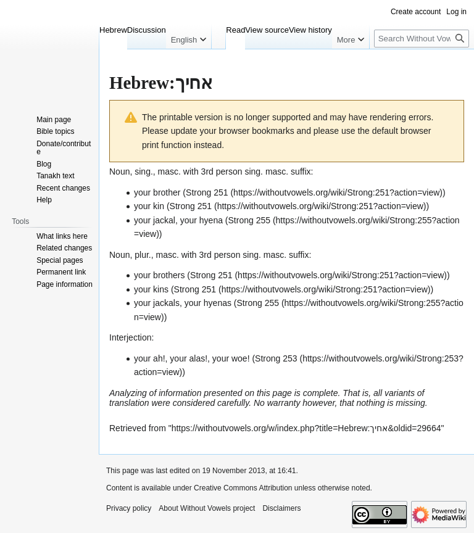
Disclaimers (281, 508)
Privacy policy (128, 508)
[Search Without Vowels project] (421, 39)
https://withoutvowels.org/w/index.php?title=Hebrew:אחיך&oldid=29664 (306, 428)
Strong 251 (207, 192)
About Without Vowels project (207, 508)
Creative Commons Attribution (243, 488)
